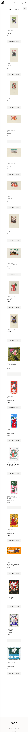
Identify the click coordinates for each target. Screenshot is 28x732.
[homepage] (2, 2)
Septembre (9, 331)
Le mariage (9, 298)
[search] (14, 2)
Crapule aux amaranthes (12, 131)
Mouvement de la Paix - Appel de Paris (13, 498)
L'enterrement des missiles (13, 564)
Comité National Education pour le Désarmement (13, 665)
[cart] (22, 3)
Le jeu (8, 98)
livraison (14, 731)
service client (14, 728)
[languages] (18, 2)
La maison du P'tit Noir (12, 264)
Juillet (8, 165)
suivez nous (14, 721)
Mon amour (9, 198)
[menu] (25, 2)
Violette (9, 65)
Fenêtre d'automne (11, 31)
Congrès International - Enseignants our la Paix (12, 531)
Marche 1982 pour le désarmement (11, 432)
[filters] (25, 8)
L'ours (8, 231)
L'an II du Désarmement (12, 630)
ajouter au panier (14, 41)
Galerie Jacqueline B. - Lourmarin (12, 598)
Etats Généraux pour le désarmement (12, 398)
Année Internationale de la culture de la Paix (13, 465)
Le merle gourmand (11, 364)
